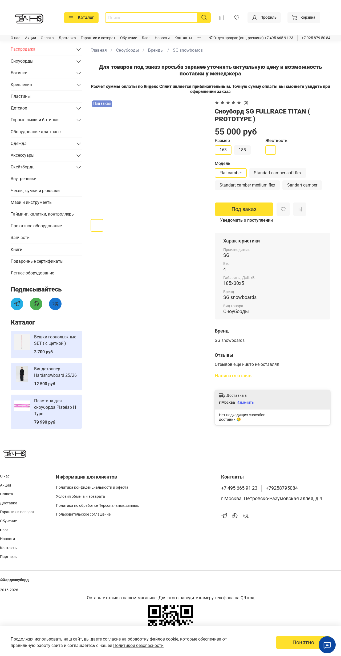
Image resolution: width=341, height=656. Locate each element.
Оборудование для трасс (35, 131)
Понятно (303, 642)
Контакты (183, 38)
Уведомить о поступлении (246, 220)
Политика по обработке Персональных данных (97, 505)
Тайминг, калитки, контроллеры (43, 214)
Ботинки (19, 72)
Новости (162, 38)
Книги (16, 249)
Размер (222, 140)
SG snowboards (188, 50)
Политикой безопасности (138, 645)
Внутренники (23, 178)
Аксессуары (22, 155)
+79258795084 (282, 488)
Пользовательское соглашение (83, 514)
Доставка (67, 38)
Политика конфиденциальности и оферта (92, 487)
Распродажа (23, 49)
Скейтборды (23, 166)
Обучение (128, 38)
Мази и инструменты (31, 202)
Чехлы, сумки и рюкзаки (35, 190)
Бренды (156, 50)
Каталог (81, 17)
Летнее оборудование (32, 273)
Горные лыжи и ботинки (35, 119)
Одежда (19, 143)
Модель (222, 163)
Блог (146, 38)
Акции (30, 38)
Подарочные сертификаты (37, 261)
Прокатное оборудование (36, 225)
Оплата (47, 38)
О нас (15, 38)
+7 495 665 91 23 (278, 38)
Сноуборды (127, 50)
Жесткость (276, 140)
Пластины (21, 96)
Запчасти (20, 237)
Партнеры (9, 556)
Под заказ (244, 209)
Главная (99, 50)
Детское (19, 108)
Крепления (21, 84)
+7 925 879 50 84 (316, 38)
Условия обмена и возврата (80, 496)
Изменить (245, 402)
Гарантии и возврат (98, 38)
